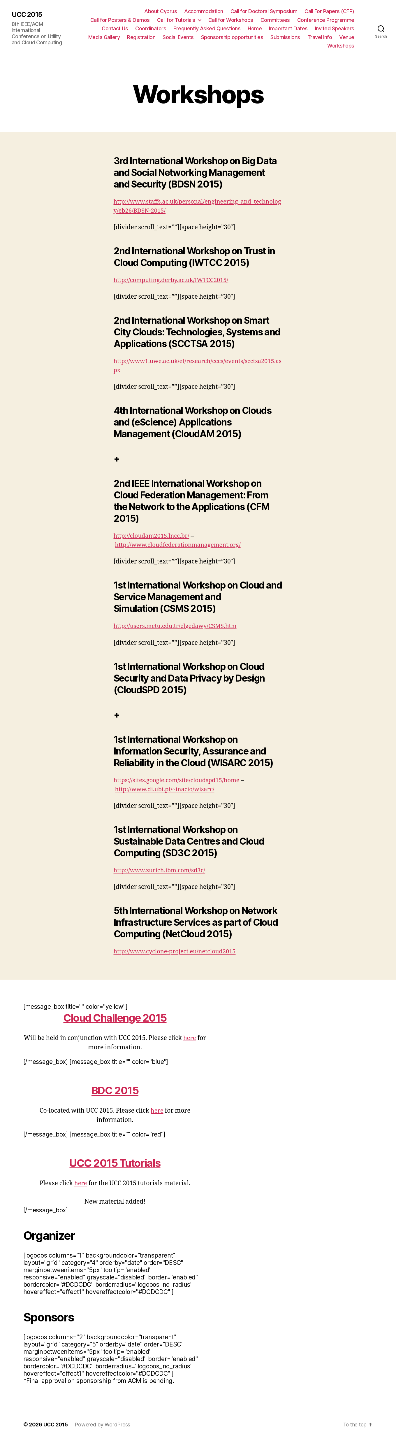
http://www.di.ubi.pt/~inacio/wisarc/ (167, 789)
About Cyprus (160, 11)
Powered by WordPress (103, 1424)
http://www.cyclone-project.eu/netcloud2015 (178, 951)
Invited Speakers (334, 28)
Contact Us (115, 28)
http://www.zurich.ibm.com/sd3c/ (162, 870)
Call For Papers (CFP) (329, 11)
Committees (275, 20)
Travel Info (319, 37)
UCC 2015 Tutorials (115, 1162)
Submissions (285, 37)
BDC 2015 (115, 1090)
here (189, 1038)
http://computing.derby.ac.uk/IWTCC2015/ (174, 280)
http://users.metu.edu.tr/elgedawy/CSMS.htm (178, 626)
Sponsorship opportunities (232, 37)
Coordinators (150, 28)
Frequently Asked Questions (206, 28)
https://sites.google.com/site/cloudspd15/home (180, 780)
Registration (141, 37)
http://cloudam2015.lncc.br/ (153, 536)
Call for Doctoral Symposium (264, 11)
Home (255, 28)
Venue (346, 37)
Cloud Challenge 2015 (115, 1017)
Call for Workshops (230, 20)
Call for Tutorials (176, 20)
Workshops (340, 46)
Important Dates (288, 28)
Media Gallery (104, 37)
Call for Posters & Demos (120, 20)
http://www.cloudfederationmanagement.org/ (181, 545)
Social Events (178, 37)
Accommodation (203, 11)
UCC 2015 (27, 14)
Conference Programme (325, 20)
